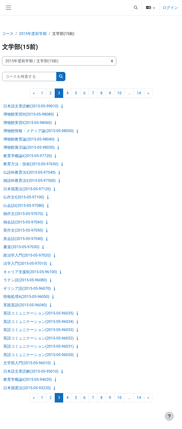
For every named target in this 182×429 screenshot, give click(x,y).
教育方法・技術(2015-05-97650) (30, 164)
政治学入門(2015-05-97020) (27, 255)
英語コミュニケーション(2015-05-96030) (38, 354)
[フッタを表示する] (169, 416)
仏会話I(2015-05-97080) (23, 205)
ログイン (170, 7)
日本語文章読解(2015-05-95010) (30, 371)
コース (7, 33)
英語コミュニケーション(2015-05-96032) (38, 338)
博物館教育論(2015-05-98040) (28, 139)
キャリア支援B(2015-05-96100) (30, 272)
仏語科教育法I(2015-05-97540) (29, 172)
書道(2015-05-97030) (21, 247)
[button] (135, 7)
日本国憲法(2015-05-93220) (27, 388)
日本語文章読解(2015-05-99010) (30, 106)
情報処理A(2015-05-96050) (26, 296)
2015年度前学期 (33, 33)
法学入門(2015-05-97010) (25, 263)
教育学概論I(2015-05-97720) (27, 156)
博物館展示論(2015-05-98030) (28, 147)
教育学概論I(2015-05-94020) (27, 379)
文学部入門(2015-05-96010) (27, 363)
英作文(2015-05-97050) (23, 230)
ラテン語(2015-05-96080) (25, 280)
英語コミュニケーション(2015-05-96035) (38, 313)
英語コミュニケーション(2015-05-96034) (38, 321)
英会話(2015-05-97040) (23, 238)
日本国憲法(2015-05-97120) (27, 189)
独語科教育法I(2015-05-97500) (29, 180)
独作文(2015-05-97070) (23, 213)
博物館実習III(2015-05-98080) (28, 114)
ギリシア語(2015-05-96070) (27, 288)
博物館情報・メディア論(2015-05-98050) (38, 131)
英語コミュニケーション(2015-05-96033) (38, 329)
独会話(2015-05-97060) (23, 222)
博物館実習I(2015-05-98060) (27, 122)
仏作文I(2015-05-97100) (23, 197)
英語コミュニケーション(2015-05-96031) (38, 346)
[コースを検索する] (29, 76)
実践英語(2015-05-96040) (25, 305)
